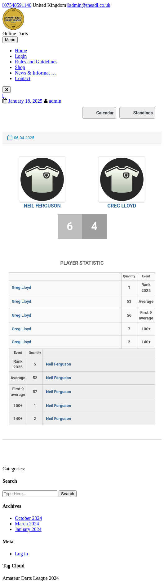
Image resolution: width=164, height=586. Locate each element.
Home (21, 50)
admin (55, 101)
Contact (22, 78)
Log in (21, 553)
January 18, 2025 (25, 101)
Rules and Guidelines (36, 61)
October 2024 (28, 518)
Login (21, 56)
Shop (20, 67)
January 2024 (28, 529)
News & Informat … (35, 72)
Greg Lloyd (121, 206)
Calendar (99, 113)
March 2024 (27, 523)
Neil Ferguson (42, 206)
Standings (137, 113)
